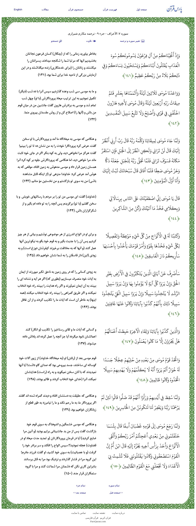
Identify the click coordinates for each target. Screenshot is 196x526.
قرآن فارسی (91, 517)
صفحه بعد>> (79, 492)
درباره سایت (118, 513)
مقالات (45, 9)
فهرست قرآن (110, 9)
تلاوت (91, 41)
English (18, 9)
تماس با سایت (78, 513)
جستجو (57, 41)
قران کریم (105, 517)
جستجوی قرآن (75, 9)
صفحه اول (141, 9)
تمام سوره (114, 485)
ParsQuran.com (98, 521)
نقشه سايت (99, 513)
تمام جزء (80, 485)
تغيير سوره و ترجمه (132, 41)
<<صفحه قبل (116, 492)
